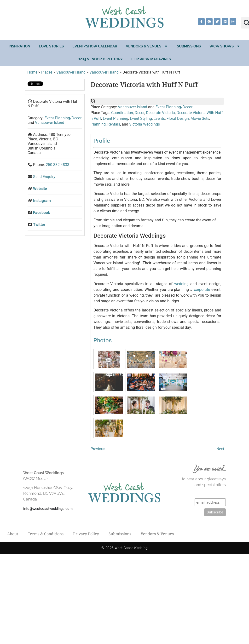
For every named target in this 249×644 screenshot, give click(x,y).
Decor (139, 112)
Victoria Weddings (144, 124)
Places (46, 72)
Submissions (189, 46)
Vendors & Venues (147, 46)
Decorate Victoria (160, 112)
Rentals (113, 124)
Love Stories (51, 46)
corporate (202, 289)
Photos (102, 340)
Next (220, 449)
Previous (98, 449)
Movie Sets (200, 118)
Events (159, 118)
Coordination (122, 112)
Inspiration (19, 46)
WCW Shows (225, 46)
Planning (98, 124)
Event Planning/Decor (63, 118)
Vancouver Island (71, 72)
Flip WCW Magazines (151, 59)
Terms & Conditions (46, 533)
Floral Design (178, 118)
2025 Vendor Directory (100, 59)
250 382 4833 (57, 164)
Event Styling (141, 118)
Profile (101, 141)
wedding (181, 284)
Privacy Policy (86, 533)
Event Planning (115, 118)
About (12, 533)
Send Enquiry (44, 176)
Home (32, 72)
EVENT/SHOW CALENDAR (94, 46)
